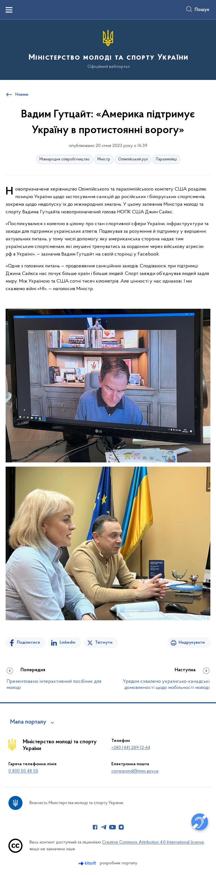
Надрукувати (192, 642)
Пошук (202, 9)
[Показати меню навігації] (9, 10)
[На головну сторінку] (108, 49)
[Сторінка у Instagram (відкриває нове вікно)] (121, 827)
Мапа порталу (28, 722)
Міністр (103, 159)
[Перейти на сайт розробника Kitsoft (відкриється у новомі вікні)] (88, 863)
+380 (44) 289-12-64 (130, 748)
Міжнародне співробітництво (64, 159)
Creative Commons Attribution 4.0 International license (153, 842)
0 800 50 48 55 (23, 771)
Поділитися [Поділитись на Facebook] (28, 642)
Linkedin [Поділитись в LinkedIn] (67, 642)
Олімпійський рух (133, 159)
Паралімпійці (166, 159)
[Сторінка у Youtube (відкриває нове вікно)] (112, 827)
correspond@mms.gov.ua (134, 771)
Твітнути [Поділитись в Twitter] (103, 642)
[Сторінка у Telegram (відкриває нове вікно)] (103, 827)
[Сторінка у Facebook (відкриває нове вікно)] (95, 827)
